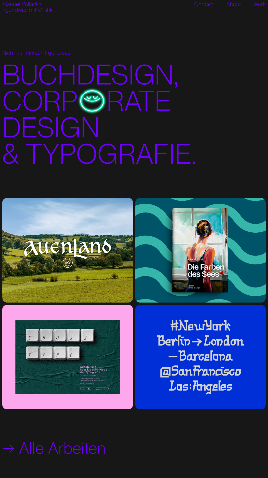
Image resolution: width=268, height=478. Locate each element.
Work (259, 4)
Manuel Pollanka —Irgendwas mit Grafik (27, 7)
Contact (204, 4)
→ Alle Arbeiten (54, 448)
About (233, 4)
